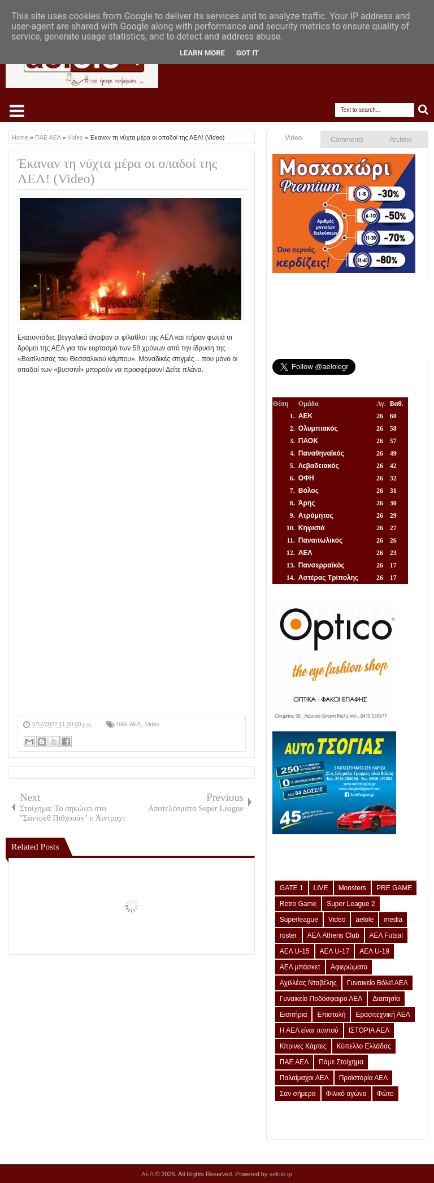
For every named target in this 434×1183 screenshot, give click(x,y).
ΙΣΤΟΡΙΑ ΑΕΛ (369, 1030)
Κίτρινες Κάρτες (303, 1046)
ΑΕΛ (148, 1174)
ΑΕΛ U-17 (335, 951)
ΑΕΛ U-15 (295, 951)
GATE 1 (291, 888)
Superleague (299, 920)
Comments (347, 140)
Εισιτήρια (293, 1015)
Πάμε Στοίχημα (341, 1062)
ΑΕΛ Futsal (386, 935)
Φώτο (385, 1094)
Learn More (202, 53)
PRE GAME (394, 888)
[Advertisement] (132, 636)
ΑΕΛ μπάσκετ (300, 967)
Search (423, 110)
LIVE (321, 888)
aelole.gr (280, 1174)
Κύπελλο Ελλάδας (364, 1046)
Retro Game (298, 904)
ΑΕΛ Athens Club (333, 935)
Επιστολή (331, 1015)
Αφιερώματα (349, 967)
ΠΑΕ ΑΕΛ (129, 724)
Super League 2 (351, 904)
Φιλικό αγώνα (346, 1094)
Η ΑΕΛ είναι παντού (309, 1030)
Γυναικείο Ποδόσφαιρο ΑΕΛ (321, 999)
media (393, 920)
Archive (400, 140)
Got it (247, 53)
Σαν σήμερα (298, 1094)
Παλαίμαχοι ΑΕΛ (304, 1078)
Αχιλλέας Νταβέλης (308, 983)
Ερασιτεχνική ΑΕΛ (382, 1015)
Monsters (352, 888)
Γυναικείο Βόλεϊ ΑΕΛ (377, 983)
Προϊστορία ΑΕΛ (363, 1078)
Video (152, 724)
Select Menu (17, 111)
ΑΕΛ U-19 (374, 951)
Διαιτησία (386, 999)
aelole (364, 920)
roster (288, 935)
